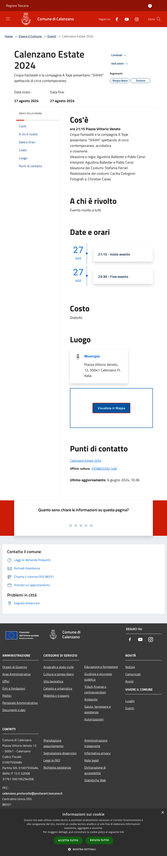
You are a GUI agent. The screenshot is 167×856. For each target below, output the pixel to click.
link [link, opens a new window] (122, 832)
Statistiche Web (95, 780)
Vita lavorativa (53, 681)
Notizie (130, 667)
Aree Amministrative (16, 674)
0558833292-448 (104, 468)
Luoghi (130, 701)
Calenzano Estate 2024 (85, 460)
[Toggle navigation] (8, 18)
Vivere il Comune (30, 36)
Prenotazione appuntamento (53, 743)
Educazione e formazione (101, 666)
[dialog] (83, 832)
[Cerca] (158, 19)
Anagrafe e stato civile (58, 667)
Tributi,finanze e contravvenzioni (95, 689)
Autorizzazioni (94, 719)
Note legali (91, 760)
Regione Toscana (17, 5)
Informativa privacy (97, 753)
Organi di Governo (14, 667)
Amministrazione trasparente (95, 743)
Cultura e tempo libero (58, 674)
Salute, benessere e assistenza (97, 709)
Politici (7, 695)
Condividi (119, 55)
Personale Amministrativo (20, 702)
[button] (83, 849)
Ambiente (90, 699)
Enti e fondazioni (13, 688)
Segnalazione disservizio (59, 753)
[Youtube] (125, 19)
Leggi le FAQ (51, 760)
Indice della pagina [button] (30, 113)
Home (9, 36)
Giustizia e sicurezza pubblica (98, 677)
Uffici (5, 681)
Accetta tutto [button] (68, 840)
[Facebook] (115, 19)
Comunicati (133, 674)
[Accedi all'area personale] (149, 5)
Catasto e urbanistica (57, 688)
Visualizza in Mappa (111, 408)
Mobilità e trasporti (56, 695)
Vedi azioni (120, 63)
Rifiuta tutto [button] (99, 840)
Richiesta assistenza (57, 767)
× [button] (162, 812)
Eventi (51, 36)
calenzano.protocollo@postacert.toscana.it (32, 793)
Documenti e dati (14, 710)
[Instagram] (135, 19)
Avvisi (129, 681)
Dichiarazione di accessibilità (95, 770)
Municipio (92, 356)
